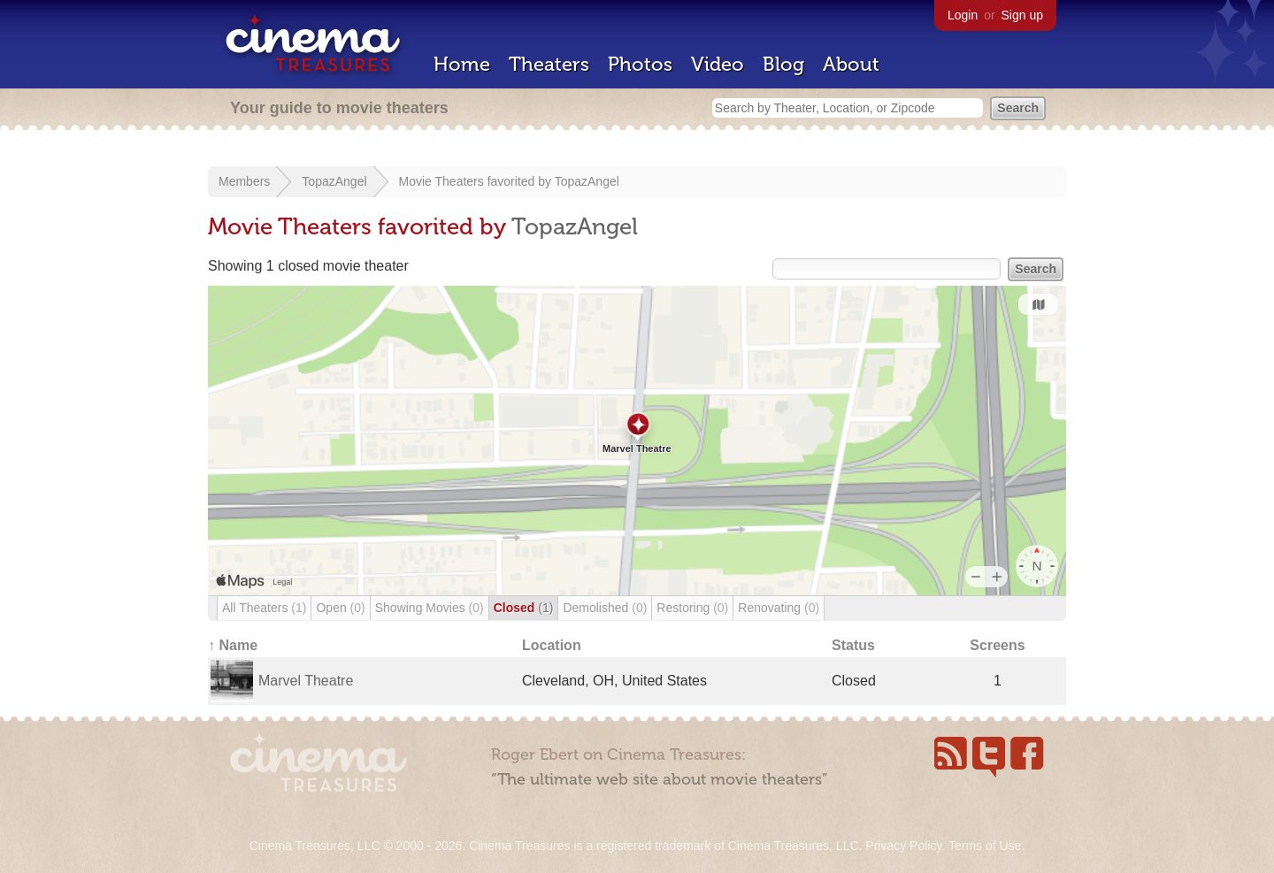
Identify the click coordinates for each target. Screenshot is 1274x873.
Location (551, 645)
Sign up (1022, 15)
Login (963, 15)
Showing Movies (429, 608)
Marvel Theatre (305, 680)
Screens (997, 645)
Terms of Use (984, 846)
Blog (783, 64)
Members (244, 181)
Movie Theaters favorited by (477, 181)
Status (853, 645)
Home (462, 64)
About (851, 64)
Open (340, 608)
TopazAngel (334, 181)
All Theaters (264, 608)
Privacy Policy (903, 846)
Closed (524, 608)
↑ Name (232, 645)
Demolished (605, 608)
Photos (640, 64)
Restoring (692, 608)
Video (717, 64)
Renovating (778, 608)
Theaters (549, 64)
